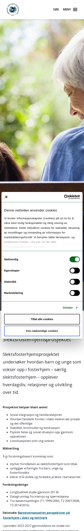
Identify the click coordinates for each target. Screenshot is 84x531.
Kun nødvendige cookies (42, 330)
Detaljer (68, 307)
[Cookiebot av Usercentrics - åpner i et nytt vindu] (64, 197)
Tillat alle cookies (42, 319)
